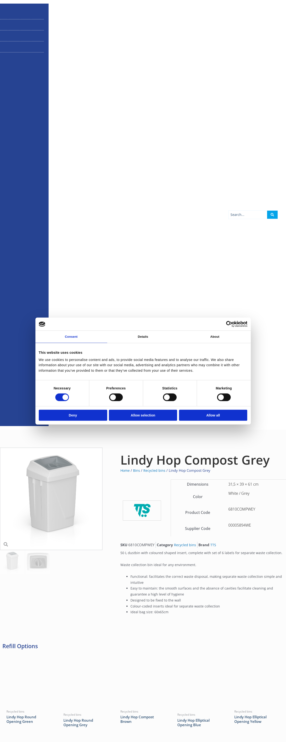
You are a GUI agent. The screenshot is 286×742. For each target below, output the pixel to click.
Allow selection (143, 416)
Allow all (213, 416)
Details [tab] (143, 337)
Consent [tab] (71, 337)
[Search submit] (272, 375)
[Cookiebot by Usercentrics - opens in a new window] (226, 323)
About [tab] (215, 337)
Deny (73, 416)
